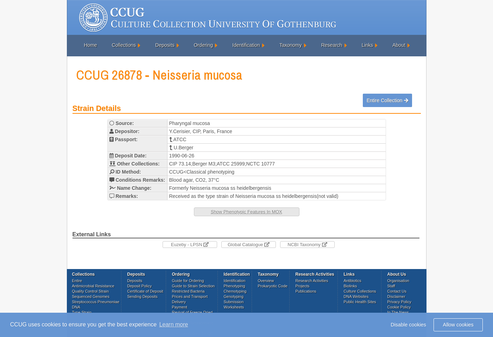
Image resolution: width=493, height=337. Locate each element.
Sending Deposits (142, 296)
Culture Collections (360, 291)
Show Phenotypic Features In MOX (246, 211)
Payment (179, 307)
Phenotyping (234, 286)
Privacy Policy (399, 302)
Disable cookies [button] (408, 324)
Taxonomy (290, 45)
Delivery (179, 302)
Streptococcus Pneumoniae (96, 302)
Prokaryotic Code (272, 286)
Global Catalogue (249, 244)
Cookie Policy (399, 307)
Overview (266, 281)
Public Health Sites (360, 302)
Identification (246, 45)
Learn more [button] (173, 324)
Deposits (164, 45)
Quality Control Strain (90, 291)
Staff (391, 286)
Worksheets (234, 307)
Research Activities (312, 281)
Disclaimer (396, 296)
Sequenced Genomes (90, 296)
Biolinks (350, 286)
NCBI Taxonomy (307, 244)
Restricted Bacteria (188, 291)
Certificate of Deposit (145, 291)
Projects (303, 286)
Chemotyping (235, 291)
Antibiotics (352, 281)
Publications (306, 291)
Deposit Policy (139, 286)
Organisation (398, 281)
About (398, 45)
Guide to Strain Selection (193, 286)
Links (367, 45)
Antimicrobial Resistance (93, 286)
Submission (234, 302)
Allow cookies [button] (458, 324)
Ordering (203, 45)
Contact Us (396, 291)
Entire (77, 281)
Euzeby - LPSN (190, 244)
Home (90, 45)
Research (331, 45)
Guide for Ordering (188, 281)
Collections (124, 45)
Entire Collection (387, 100)
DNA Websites (356, 296)
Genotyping (234, 296)
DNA (76, 307)
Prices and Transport (190, 296)
